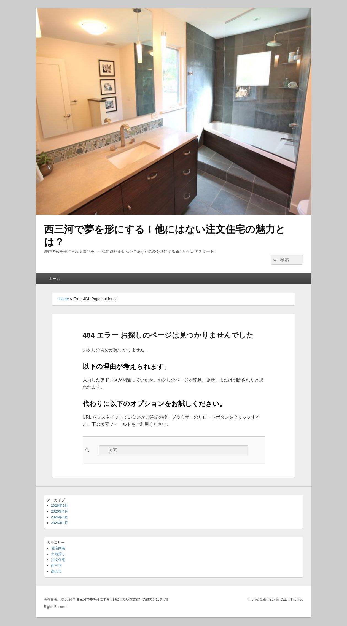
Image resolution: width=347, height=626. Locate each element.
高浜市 (56, 571)
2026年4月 (59, 511)
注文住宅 (58, 560)
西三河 (56, 565)
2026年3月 (59, 517)
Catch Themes (291, 599)
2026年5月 (59, 505)
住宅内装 (58, 548)
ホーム (54, 279)
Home (64, 299)
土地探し (58, 554)
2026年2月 (59, 523)
